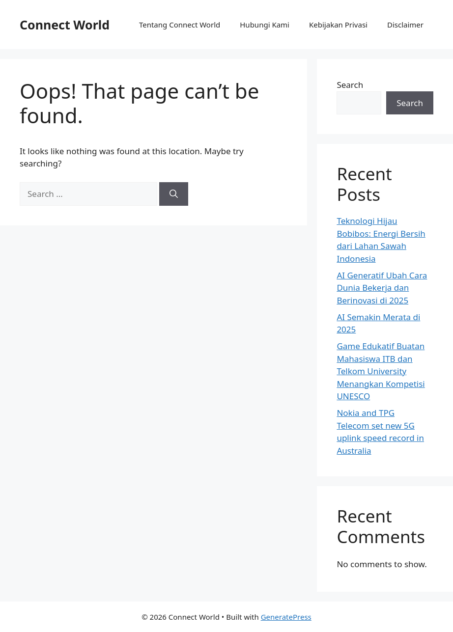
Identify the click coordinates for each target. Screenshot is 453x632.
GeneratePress (286, 617)
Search (350, 84)
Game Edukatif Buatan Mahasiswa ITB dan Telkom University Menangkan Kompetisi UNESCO (381, 371)
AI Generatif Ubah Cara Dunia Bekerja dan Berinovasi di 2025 (382, 288)
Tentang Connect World (179, 24)
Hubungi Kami (264, 24)
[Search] (173, 194)
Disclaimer (405, 24)
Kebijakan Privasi (338, 24)
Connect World (65, 24)
